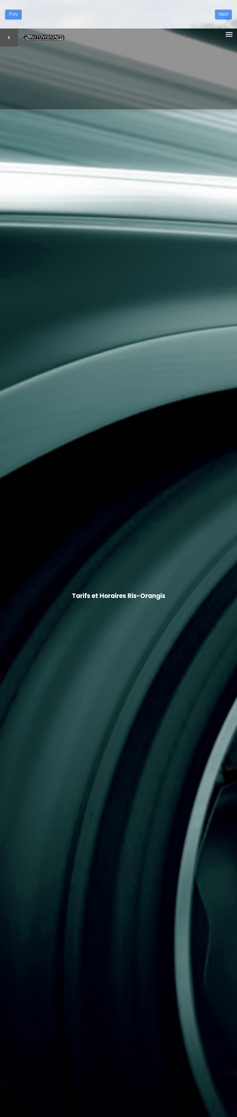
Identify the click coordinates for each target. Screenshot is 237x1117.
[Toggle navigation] (229, 35)
